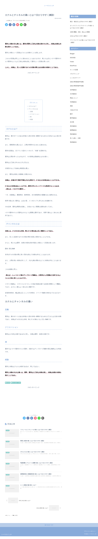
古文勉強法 (73, 94)
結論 (31, 119)
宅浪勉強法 (73, 102)
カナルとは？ (33, 106)
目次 (31, 102)
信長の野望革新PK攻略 (77, 86)
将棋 (71, 106)
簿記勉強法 (73, 134)
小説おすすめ (74, 110)
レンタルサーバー (75, 77)
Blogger (72, 53)
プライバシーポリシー (90, 533)
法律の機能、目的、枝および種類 (80, 32)
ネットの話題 (74, 69)
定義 (31, 111)
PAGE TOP (49, 527)
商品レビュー (74, 98)
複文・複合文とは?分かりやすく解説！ (81, 21)
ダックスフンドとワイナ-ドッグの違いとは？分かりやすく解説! (82, 27)
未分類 (8, 382)
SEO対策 (72, 57)
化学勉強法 (73, 90)
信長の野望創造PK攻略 (77, 81)
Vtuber (72, 61)
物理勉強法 (73, 130)
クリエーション (34, 114)
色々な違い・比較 (15, 382)
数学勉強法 (73, 118)
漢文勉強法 (73, 126)
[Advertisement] (33, 32)
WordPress (73, 65)
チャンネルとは (33, 109)
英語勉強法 (73, 142)
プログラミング (74, 73)
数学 (71, 114)
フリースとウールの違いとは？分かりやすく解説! (82, 41)
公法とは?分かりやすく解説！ (79, 36)
